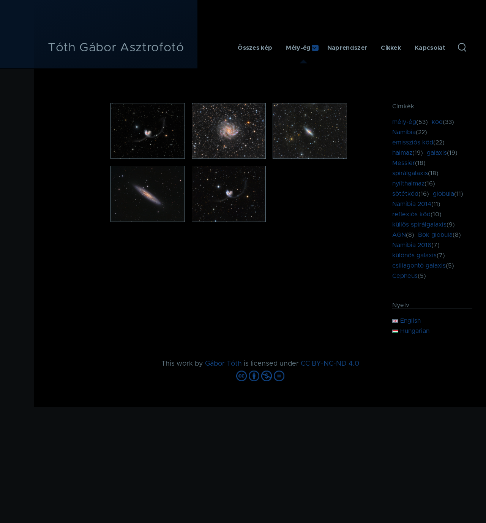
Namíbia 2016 (411, 245)
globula (443, 194)
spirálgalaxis (410, 173)
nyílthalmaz (408, 184)
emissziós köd (412, 142)
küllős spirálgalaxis (419, 225)
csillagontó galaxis (419, 266)
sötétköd (405, 194)
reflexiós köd (411, 214)
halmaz (402, 153)
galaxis (437, 153)
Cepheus (405, 276)
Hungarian (410, 331)
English (406, 321)
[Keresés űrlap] (462, 47)
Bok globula (435, 235)
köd (437, 122)
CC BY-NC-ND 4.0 (330, 363)
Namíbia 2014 (411, 204)
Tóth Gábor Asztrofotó (116, 48)
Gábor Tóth (223, 363)
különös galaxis (414, 255)
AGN (399, 235)
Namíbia (404, 132)
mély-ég (404, 122)
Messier (403, 163)
